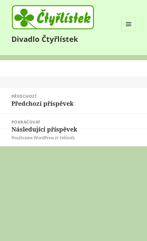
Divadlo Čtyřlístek (44, 39)
